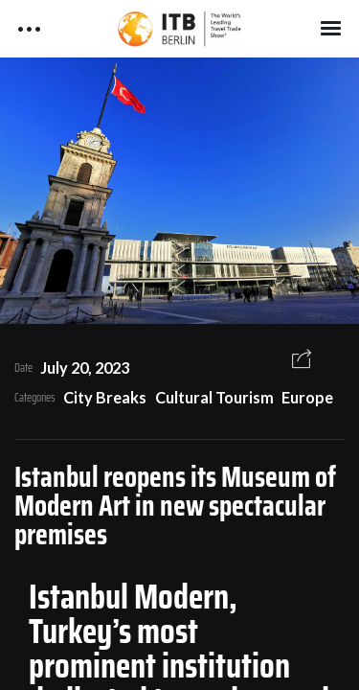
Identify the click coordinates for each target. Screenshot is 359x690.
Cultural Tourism (214, 397)
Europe (307, 397)
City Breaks (104, 397)
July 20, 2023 (84, 367)
